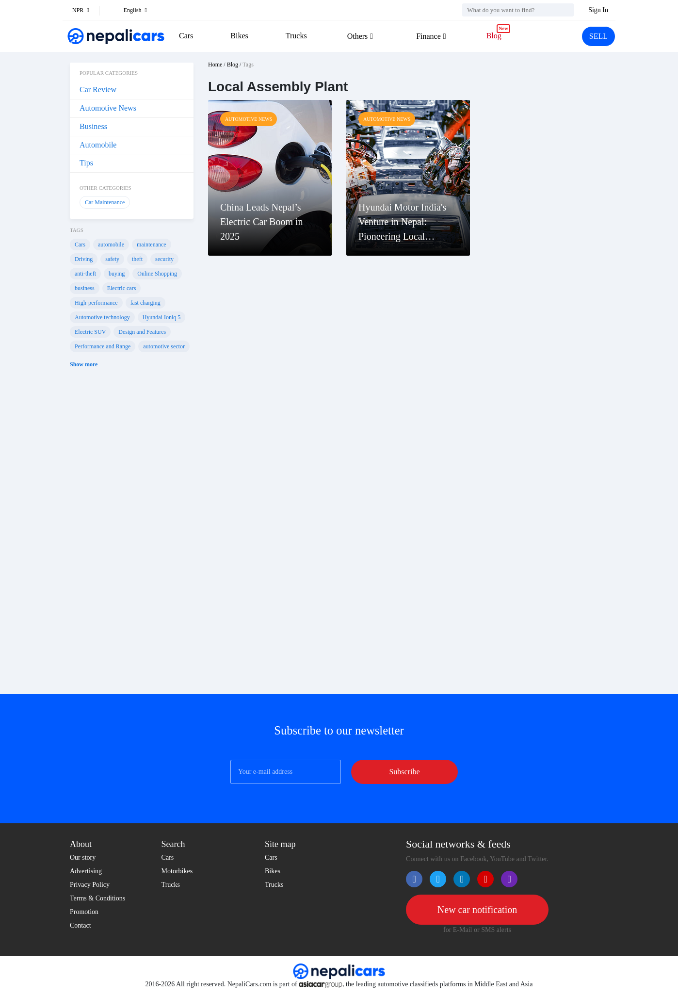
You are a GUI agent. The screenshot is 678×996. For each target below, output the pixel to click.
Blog (493, 36)
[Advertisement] (132, 538)
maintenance (151, 244)
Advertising (86, 871)
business (85, 288)
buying (117, 273)
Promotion (84, 911)
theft (137, 259)
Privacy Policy (90, 884)
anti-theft (85, 273)
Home (215, 64)
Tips (86, 163)
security (164, 259)
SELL (598, 36)
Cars (186, 36)
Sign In (598, 10)
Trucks (296, 36)
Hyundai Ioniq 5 (162, 317)
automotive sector (164, 346)
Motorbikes (177, 871)
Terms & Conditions (97, 898)
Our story (83, 857)
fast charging (145, 302)
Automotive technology (102, 317)
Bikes (239, 36)
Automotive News (108, 108)
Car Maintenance (105, 202)
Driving (84, 259)
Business (93, 126)
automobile (111, 244)
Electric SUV (90, 331)
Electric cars (121, 288)
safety (112, 259)
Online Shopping (157, 273)
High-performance (96, 302)
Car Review (98, 89)
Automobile (98, 145)
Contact (80, 925)
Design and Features (142, 331)
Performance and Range (102, 346)
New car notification (477, 909)
